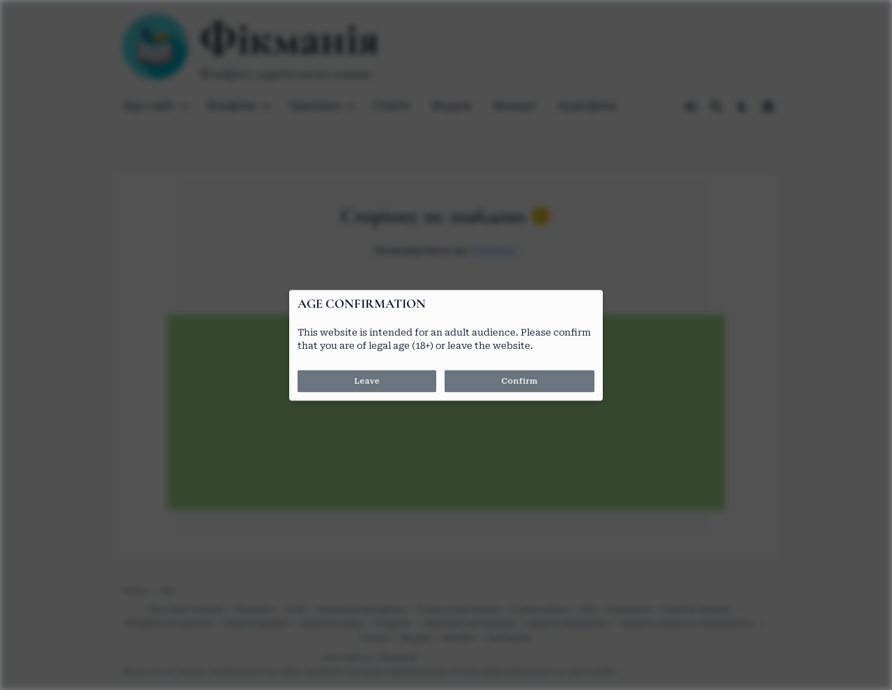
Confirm (519, 381)
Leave (367, 381)
